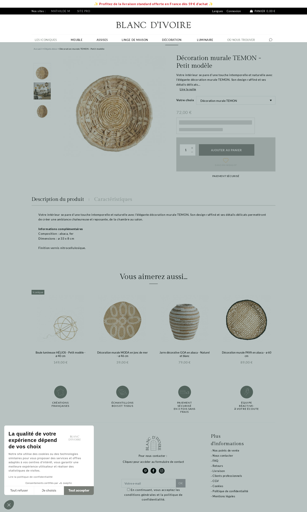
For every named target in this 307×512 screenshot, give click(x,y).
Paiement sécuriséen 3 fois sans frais (184, 407)
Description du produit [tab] (58, 199)
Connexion (234, 11)
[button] (9, 505)
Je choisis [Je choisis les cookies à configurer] (49, 490)
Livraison (219, 471)
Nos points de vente (226, 450)
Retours (218, 465)
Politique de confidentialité (230, 491)
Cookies (218, 486)
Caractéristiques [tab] (113, 199)
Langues (217, 11)
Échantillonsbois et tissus (122, 404)
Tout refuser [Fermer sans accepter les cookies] (19, 490)
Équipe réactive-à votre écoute (246, 405)
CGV (216, 481)
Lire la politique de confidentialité (31, 476)
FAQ (215, 460)
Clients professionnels (227, 475)
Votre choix (185, 100)
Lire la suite (188, 89)
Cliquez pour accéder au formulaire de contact (153, 461)
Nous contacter (223, 455)
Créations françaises (60, 404)
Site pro (83, 11)
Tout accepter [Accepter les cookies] (78, 490)
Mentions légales (224, 496)
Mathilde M (60, 11)
